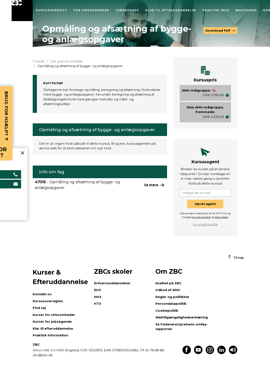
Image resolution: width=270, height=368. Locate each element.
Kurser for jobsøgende (52, 321)
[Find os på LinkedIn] (221, 353)
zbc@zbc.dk (43, 355)
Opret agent (205, 204)
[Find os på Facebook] (186, 353)
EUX (97, 290)
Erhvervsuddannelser (112, 283)
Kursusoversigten (48, 301)
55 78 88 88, (154, 350)
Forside (39, 61)
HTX (97, 304)
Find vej (39, 308)
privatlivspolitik (201, 217)
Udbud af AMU (167, 290)
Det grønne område (66, 61)
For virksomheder (91, 10)
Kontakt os (42, 294)
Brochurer (246, 10)
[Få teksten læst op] (233, 353)
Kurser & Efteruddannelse (60, 277)
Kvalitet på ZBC (168, 283)
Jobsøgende (127, 10)
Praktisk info (215, 10)
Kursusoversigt (51, 10)
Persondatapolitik (170, 304)
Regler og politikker (172, 297)
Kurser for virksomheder (54, 315)
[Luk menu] (22, 10)
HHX (97, 297)
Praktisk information (50, 335)
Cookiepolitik (166, 311)
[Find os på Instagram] (210, 353)
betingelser (221, 217)
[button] (227, 95)
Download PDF (218, 30)
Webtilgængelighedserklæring (181, 317)
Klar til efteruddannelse (170, 10)
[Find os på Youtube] (198, 353)
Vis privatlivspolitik (205, 224)
